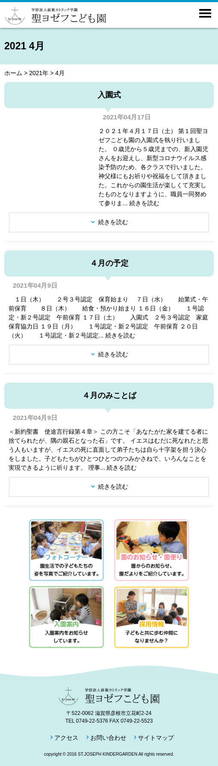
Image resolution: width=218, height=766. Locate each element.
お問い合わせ (108, 737)
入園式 (109, 95)
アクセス (66, 737)
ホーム (13, 73)
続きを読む (113, 222)
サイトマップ (156, 737)
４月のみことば (109, 395)
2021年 (38, 73)
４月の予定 (109, 263)
